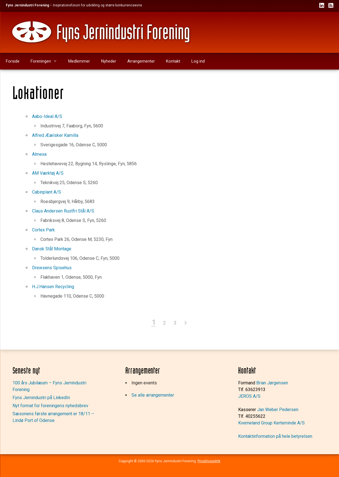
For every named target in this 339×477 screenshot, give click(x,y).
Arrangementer (141, 61)
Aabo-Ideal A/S (47, 116)
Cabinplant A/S (46, 192)
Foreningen (47, 61)
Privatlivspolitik (208, 461)
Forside (12, 61)
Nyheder (108, 61)
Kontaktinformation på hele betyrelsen (275, 436)
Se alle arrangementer (152, 395)
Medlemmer (79, 61)
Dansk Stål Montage (51, 248)
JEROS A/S (249, 396)
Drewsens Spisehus (52, 267)
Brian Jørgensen (272, 382)
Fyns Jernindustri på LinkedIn (41, 397)
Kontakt (173, 61)
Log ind (198, 61)
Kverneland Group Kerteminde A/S (271, 423)
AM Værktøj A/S (48, 173)
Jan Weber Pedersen (277, 409)
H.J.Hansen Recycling (53, 286)
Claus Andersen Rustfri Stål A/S (63, 211)
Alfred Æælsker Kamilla (55, 135)
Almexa (39, 154)
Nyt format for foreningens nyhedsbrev (50, 405)
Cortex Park (43, 230)
